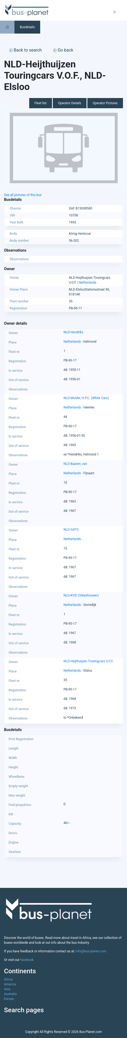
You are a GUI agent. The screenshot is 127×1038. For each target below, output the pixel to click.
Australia (10, 994)
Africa (8, 979)
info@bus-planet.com (91, 951)
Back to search (25, 50)
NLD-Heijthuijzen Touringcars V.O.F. (89, 661)
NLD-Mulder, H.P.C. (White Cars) (86, 398)
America (10, 984)
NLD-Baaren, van (75, 464)
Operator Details (69, 103)
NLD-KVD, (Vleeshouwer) (81, 595)
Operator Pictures (105, 103)
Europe (9, 999)
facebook (27, 960)
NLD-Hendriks (73, 332)
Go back (63, 50)
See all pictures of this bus (23, 195)
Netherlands (87, 282)
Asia (7, 989)
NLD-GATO (71, 529)
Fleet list (41, 103)
